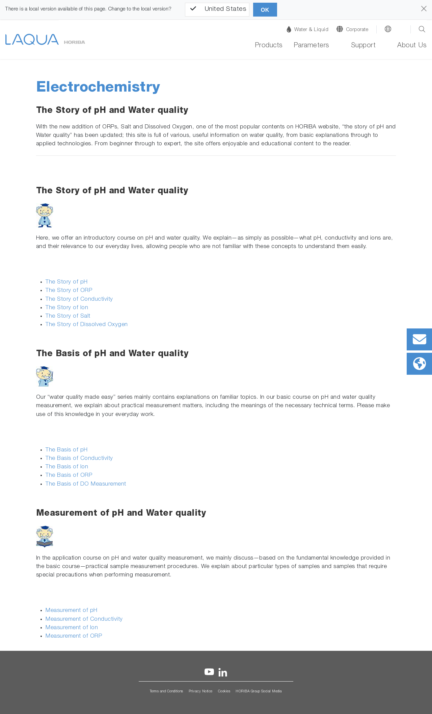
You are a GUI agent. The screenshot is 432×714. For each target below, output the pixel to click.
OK (265, 10)
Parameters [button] (311, 46)
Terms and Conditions (166, 691)
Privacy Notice (201, 691)
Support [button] (363, 46)
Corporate (357, 29)
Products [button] (269, 46)
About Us (412, 46)
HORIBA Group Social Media (259, 691)
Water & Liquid (307, 29)
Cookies (224, 691)
